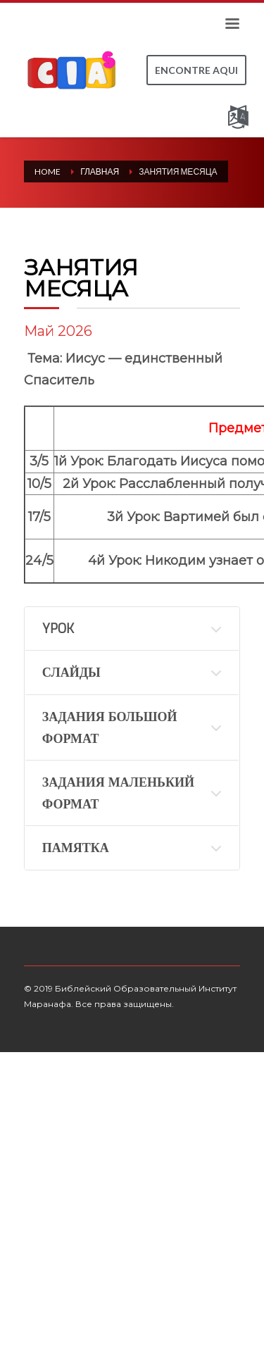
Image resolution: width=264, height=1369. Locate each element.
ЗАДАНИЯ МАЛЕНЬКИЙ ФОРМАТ (118, 793)
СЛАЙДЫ (71, 672)
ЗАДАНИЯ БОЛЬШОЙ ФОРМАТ (109, 727)
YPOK (58, 628)
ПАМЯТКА (75, 847)
